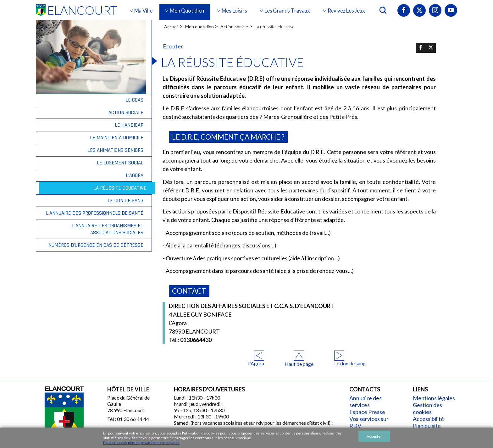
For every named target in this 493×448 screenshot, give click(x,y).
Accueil (171, 26)
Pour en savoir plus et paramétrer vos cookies (141, 442)
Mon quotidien (199, 26)
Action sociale (234, 26)
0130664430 (190, 339)
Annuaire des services (365, 401)
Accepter (374, 436)
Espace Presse (367, 411)
